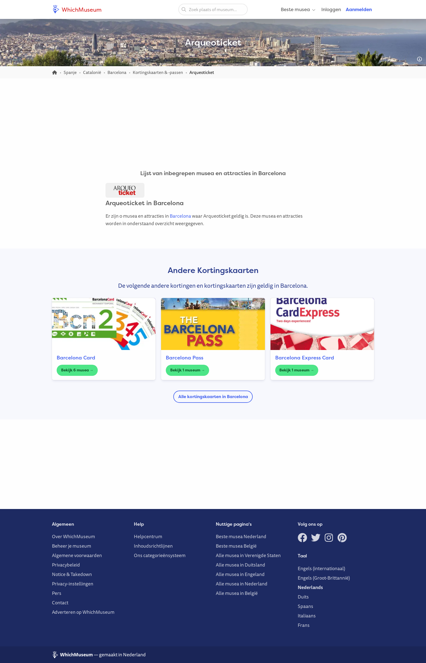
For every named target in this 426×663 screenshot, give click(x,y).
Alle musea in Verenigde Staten (248, 555)
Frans (304, 625)
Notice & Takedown (72, 574)
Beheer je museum (71, 546)
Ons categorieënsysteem (160, 555)
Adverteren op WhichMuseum (83, 612)
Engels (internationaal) (321, 568)
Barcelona (180, 216)
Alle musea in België (237, 593)
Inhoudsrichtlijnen (153, 546)
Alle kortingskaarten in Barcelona (213, 396)
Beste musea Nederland (241, 536)
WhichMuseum (77, 9)
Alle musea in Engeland (240, 574)
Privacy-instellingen (72, 583)
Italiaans (307, 615)
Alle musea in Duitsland (240, 564)
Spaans (305, 606)
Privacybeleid (66, 564)
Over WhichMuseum (73, 536)
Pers (56, 593)
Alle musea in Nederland (241, 583)
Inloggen (331, 9)
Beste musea (298, 9)
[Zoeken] (184, 9)
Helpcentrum (148, 536)
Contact (60, 602)
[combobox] (213, 9)
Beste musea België (236, 546)
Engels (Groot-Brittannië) (324, 578)
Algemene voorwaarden (77, 555)
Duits (303, 596)
